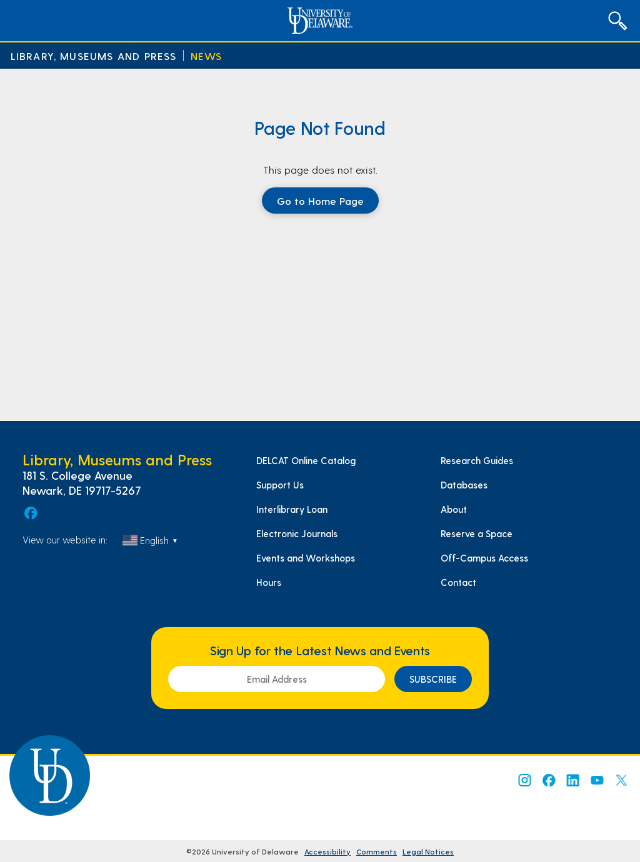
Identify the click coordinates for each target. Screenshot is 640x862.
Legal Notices (428, 851)
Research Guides (477, 460)
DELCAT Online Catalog (306, 460)
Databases (464, 484)
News (206, 56)
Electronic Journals (297, 533)
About (454, 509)
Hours (268, 582)
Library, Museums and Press (94, 56)
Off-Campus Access (484, 557)
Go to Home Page (320, 200)
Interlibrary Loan (292, 509)
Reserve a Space (476, 533)
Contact (458, 582)
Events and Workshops (305, 557)
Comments (376, 851)
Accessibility (327, 851)
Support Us (280, 484)
